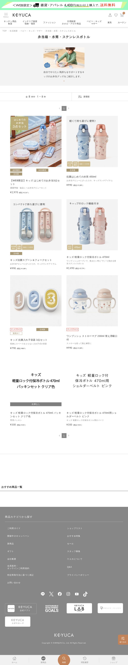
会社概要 (11, 559)
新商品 (10, 543)
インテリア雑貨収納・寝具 (29, 22)
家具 (110, 22)
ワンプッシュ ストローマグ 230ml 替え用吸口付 (91, 338)
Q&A (69, 567)
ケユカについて (74, 559)
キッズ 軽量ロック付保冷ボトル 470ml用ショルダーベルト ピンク (91, 415)
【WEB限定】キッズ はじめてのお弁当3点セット (35, 182)
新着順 (87, 97)
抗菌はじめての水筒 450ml (81, 176)
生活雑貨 (14, 31)
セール (70, 543)
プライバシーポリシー (78, 575)
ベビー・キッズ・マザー (31, 31)
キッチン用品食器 (10, 22)
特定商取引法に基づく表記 (20, 575)
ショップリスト (74, 528)
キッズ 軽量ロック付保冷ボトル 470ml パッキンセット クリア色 (35, 415)
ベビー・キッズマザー (94, 22)
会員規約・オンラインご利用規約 (18, 567)
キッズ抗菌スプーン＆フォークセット (31, 260)
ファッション (49, 22)
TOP (4, 31)
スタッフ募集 (73, 551)
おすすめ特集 (73, 536)
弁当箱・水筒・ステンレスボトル (61, 31)
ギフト (10, 551)
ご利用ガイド (13, 528)
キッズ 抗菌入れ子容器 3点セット (28, 339)
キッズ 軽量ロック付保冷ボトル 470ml (87, 257)
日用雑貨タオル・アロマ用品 (71, 22)
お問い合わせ (13, 583)
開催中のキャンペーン (18, 536)
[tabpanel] (64, 63)
